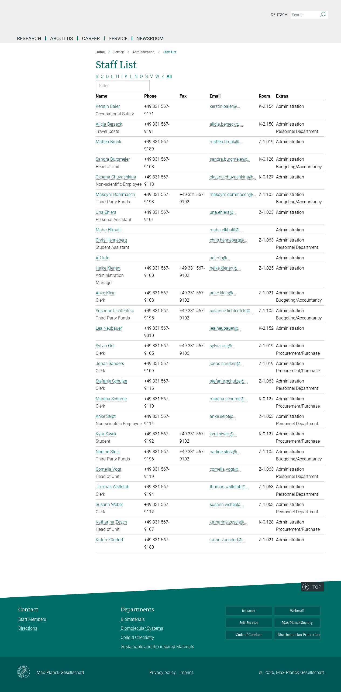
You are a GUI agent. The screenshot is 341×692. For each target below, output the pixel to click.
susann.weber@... (226, 504)
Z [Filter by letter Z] (162, 76)
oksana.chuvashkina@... (233, 177)
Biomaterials (133, 619)
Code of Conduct (249, 635)
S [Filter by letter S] (146, 76)
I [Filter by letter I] (121, 76)
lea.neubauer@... (226, 328)
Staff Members (32, 619)
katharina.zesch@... (228, 522)
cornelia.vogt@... (226, 469)
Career (91, 38)
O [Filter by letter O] (141, 76)
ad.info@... (220, 257)
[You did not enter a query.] (303, 14)
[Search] (322, 15)
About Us (61, 38)
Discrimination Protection (299, 635)
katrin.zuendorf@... (228, 539)
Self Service (248, 623)
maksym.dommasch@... (233, 194)
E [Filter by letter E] (112, 76)
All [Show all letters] (169, 76)
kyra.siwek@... (223, 433)
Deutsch (279, 14)
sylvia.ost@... (222, 345)
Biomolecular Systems (142, 628)
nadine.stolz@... (225, 451)
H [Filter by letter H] (117, 76)
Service (118, 38)
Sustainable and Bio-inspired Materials (157, 646)
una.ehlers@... (223, 212)
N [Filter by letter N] (136, 76)
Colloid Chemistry (137, 637)
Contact (28, 610)
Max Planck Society (297, 623)
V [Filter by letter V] (151, 76)
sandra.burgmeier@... (230, 159)
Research (29, 38)
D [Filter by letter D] (107, 76)
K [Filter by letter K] (126, 76)
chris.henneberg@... (228, 240)
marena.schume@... (229, 398)
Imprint (186, 672)
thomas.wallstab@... (229, 486)
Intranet (249, 611)
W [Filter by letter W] (157, 76)
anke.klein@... (223, 292)
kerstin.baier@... (225, 106)
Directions (27, 628)
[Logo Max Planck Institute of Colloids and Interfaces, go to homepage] (118, 16)
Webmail (297, 611)
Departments (137, 610)
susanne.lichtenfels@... (232, 310)
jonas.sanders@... (227, 363)
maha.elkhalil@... (226, 229)
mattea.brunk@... (226, 141)
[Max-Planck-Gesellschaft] (27, 672)
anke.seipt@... (223, 416)
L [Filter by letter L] (131, 76)
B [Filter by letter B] (97, 76)
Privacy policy (162, 672)
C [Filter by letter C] (102, 76)
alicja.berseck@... (226, 124)
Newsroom (150, 38)
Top (319, 603)
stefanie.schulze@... (229, 381)
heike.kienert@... (225, 268)
